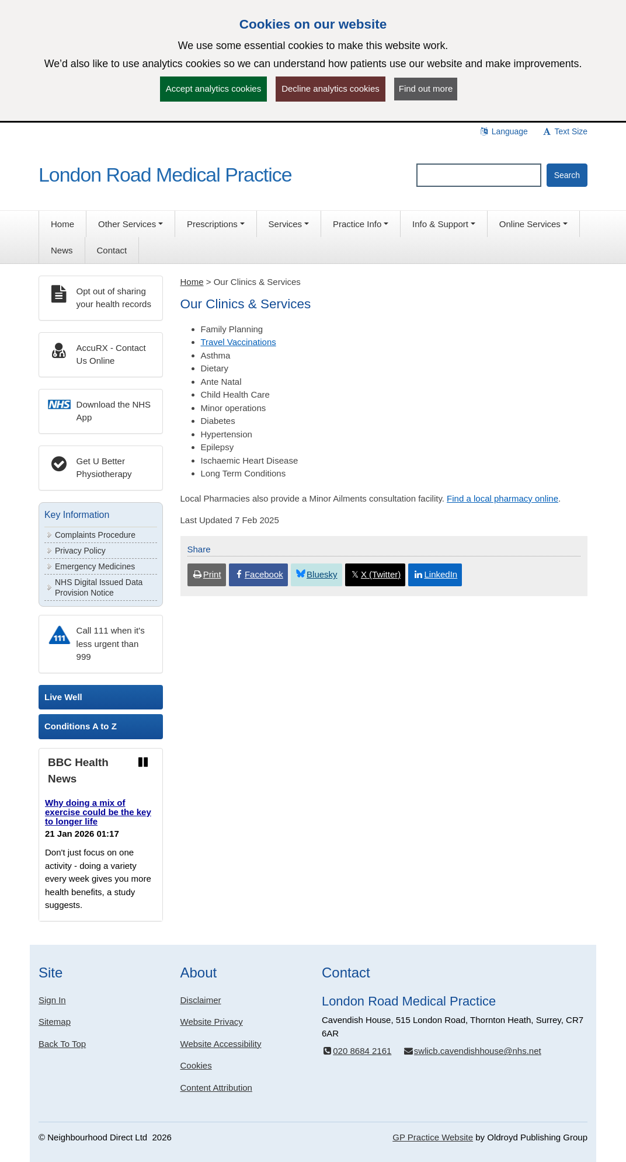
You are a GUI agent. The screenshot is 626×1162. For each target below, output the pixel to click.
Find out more (426, 88)
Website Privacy (211, 1022)
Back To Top (62, 1044)
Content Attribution (216, 1088)
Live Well (63, 697)
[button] (130, 224)
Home (192, 282)
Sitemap (55, 1022)
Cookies (196, 1065)
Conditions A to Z (80, 726)
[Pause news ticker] (143, 762)
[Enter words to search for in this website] (478, 175)
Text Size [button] (564, 131)
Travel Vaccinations (238, 342)
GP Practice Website (432, 1137)
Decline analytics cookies (330, 88)
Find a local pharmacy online (502, 498)
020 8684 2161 (356, 1051)
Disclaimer (200, 1000)
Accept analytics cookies (213, 88)
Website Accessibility (221, 1044)
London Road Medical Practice (165, 174)
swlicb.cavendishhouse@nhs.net (472, 1051)
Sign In (52, 1000)
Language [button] (503, 131)
